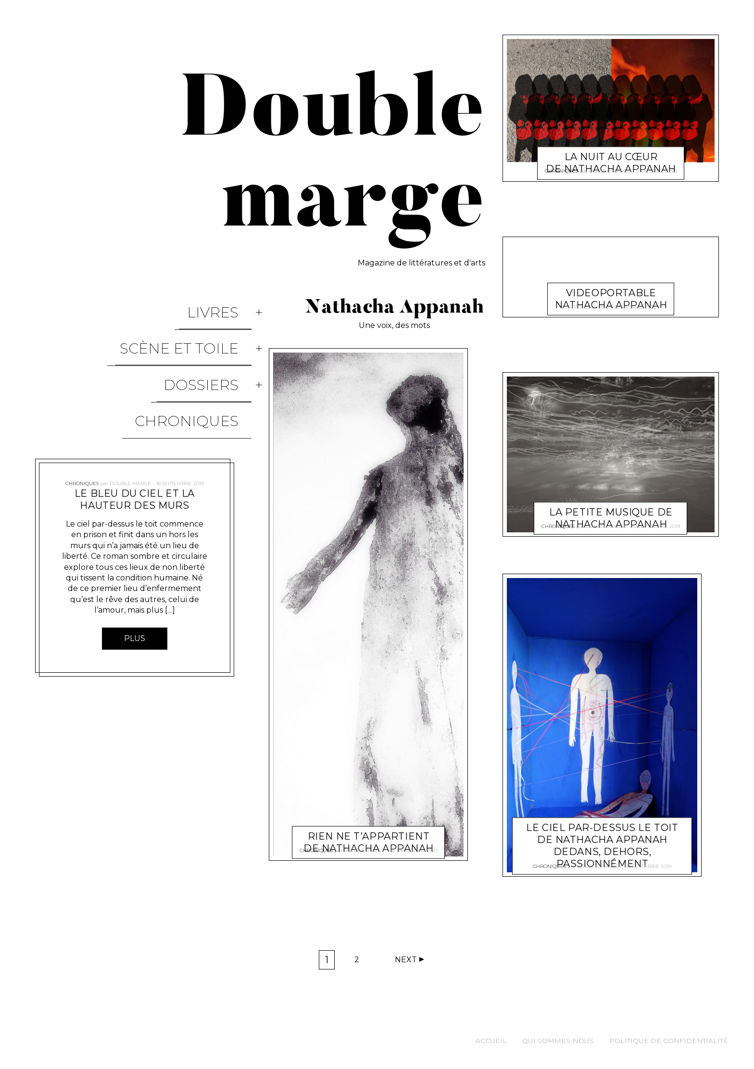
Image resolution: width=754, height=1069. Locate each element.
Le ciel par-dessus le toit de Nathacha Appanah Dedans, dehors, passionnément (602, 834)
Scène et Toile (192, 325)
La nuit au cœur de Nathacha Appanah (611, 151)
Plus (134, 575)
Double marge (130, 417)
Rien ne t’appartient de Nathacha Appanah (368, 831)
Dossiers (213, 346)
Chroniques (199, 366)
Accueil (491, 1040)
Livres (225, 304)
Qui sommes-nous (558, 1040)
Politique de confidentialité (668, 1040)
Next (406, 959)
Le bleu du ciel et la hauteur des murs (135, 437)
